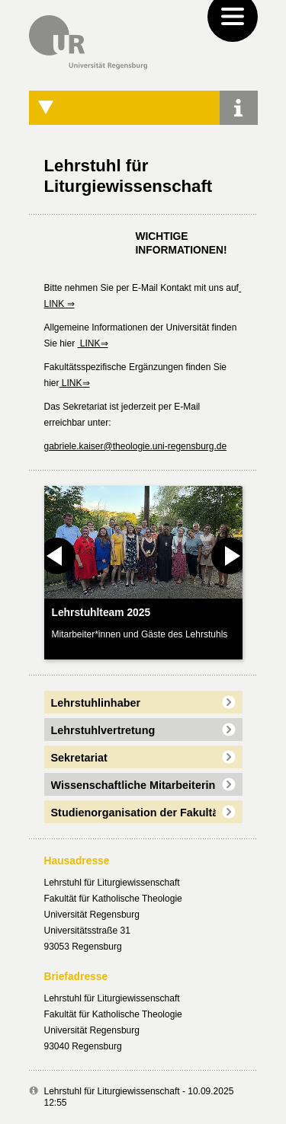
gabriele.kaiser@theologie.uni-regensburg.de (135, 446)
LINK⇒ (93, 343)
